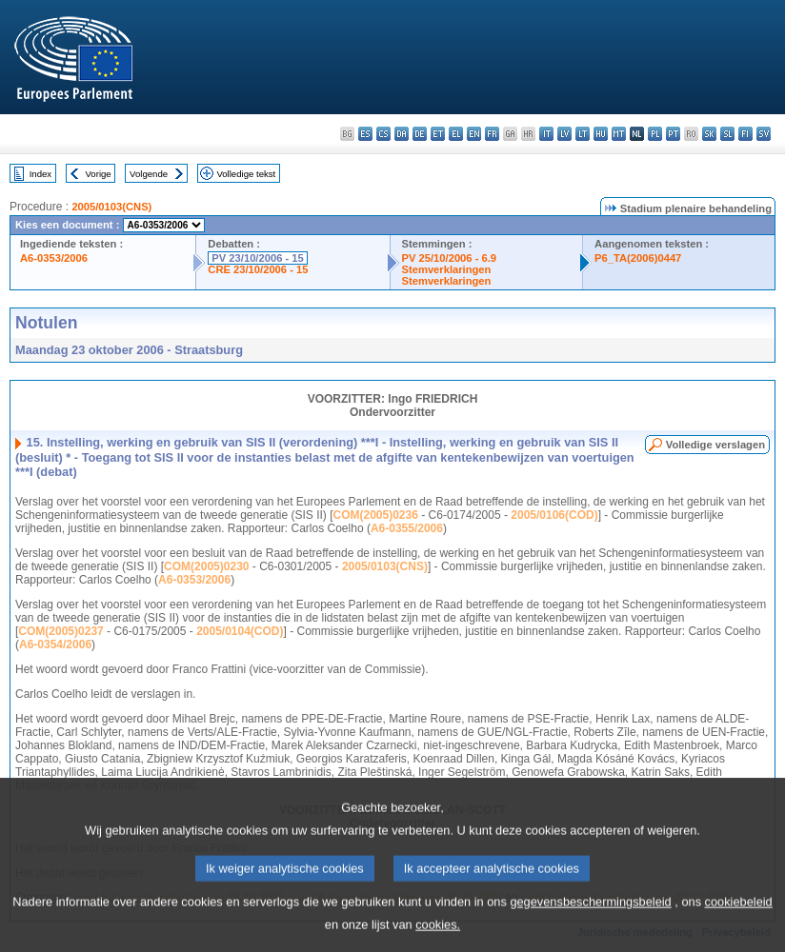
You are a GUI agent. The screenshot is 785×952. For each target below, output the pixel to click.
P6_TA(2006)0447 (637, 258)
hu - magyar (601, 134)
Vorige (98, 174)
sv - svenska (763, 134)
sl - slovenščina (727, 134)
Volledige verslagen (715, 444)
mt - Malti (619, 134)
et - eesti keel (438, 134)
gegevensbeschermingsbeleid (590, 918)
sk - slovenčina (709, 134)
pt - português (673, 134)
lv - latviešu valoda (564, 134)
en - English (474, 134)
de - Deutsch (420, 134)
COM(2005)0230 (206, 566)
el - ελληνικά (456, 134)
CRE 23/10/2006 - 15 (258, 269)
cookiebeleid (739, 918)
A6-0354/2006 (55, 644)
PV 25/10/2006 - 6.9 (449, 258)
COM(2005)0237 (60, 631)
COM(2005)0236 (375, 515)
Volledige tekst (245, 174)
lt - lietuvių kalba (582, 134)
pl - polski (655, 134)
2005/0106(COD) (554, 515)
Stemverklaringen (447, 269)
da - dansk (401, 134)
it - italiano (546, 134)
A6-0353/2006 (54, 258)
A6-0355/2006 (407, 528)
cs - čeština (383, 134)
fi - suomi (745, 134)
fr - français (492, 134)
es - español (365, 134)
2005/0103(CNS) (111, 206)
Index (40, 174)
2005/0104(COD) (239, 631)
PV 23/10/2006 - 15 (257, 258)
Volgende (149, 174)
